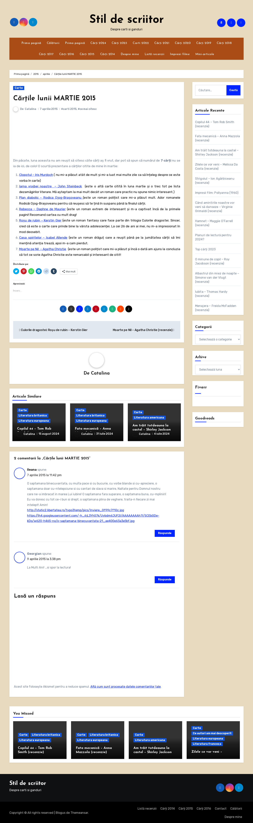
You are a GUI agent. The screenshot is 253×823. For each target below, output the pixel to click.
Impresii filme (180, 54)
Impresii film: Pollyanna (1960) (217, 193)
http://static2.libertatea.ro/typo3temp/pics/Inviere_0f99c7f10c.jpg (75, 509)
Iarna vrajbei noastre (35, 186)
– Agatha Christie (52, 249)
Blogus (60, 811)
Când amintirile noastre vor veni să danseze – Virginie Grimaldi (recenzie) (215, 207)
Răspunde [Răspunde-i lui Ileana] (164, 532)
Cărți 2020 (183, 43)
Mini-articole (204, 54)
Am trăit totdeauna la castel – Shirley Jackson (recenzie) (152, 430)
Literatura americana (149, 417)
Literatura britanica (33, 415)
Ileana (32, 468)
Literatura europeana (34, 421)
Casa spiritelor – (32, 237)
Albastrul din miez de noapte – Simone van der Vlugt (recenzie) (217, 278)
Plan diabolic (29, 197)
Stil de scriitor (126, 20)
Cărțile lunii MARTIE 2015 (57, 98)
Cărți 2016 (66, 54)
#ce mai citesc (87, 109)
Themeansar (79, 811)
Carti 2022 (141, 43)
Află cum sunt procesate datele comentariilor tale (125, 685)
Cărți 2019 (203, 43)
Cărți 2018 (224, 43)
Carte (19, 88)
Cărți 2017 (46, 54)
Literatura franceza (207, 743)
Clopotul (25, 175)
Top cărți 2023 (205, 249)
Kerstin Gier (52, 220)
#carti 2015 (69, 109)
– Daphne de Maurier (49, 209)
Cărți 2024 (98, 43)
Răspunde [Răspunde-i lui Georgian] (164, 578)
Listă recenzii (154, 54)
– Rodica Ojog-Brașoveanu (61, 197)
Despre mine (130, 54)
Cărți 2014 (107, 54)
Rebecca (25, 209)
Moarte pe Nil (29, 249)
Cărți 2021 (161, 43)
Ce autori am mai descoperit (212, 732)
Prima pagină (31, 43)
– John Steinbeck (67, 186)
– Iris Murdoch (42, 175)
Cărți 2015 (87, 54)
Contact (220, 807)
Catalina (30, 109)
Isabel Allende (56, 237)
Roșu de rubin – (31, 220)
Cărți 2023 (119, 43)
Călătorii (53, 43)
